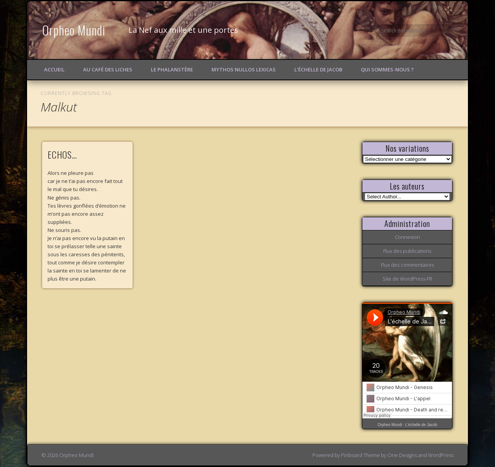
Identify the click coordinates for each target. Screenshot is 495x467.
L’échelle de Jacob (318, 69)
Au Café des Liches (107, 69)
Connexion (407, 237)
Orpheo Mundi (74, 30)
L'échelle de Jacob (421, 425)
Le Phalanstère (172, 69)
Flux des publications (407, 250)
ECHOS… (62, 154)
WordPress (441, 455)
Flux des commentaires (407, 264)
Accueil (54, 69)
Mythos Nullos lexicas (244, 69)
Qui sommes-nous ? (387, 69)
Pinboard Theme (360, 455)
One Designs (402, 455)
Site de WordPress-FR (407, 278)
